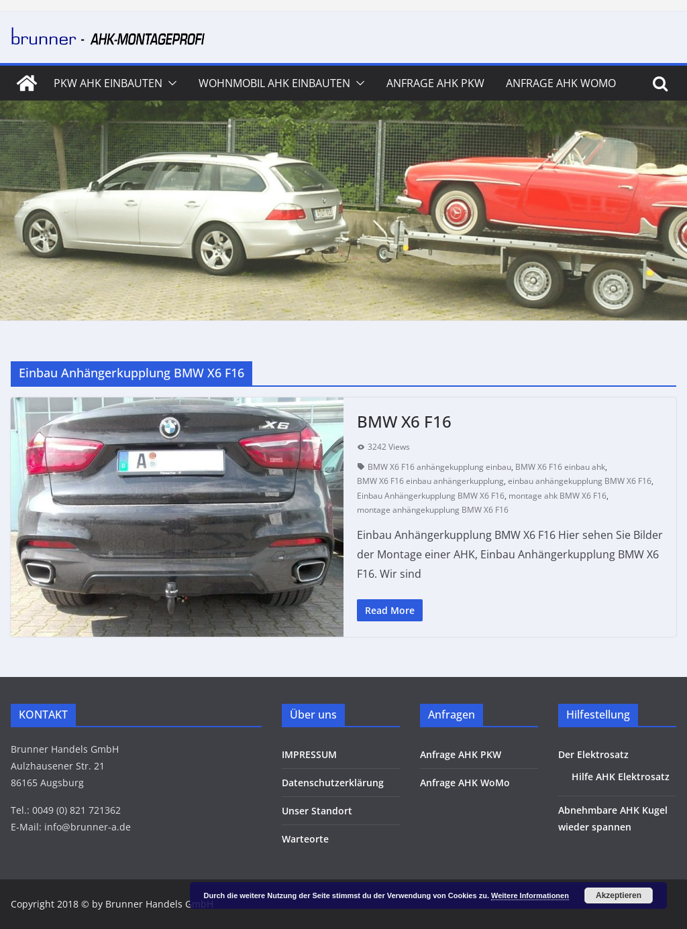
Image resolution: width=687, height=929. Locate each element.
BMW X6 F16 (404, 421)
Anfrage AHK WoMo (561, 83)
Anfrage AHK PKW (435, 83)
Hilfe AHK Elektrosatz (621, 776)
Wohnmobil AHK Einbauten (274, 83)
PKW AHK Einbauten (108, 83)
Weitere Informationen (530, 895)
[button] (169, 83)
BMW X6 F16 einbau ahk (560, 467)
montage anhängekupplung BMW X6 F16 (433, 509)
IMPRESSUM (309, 754)
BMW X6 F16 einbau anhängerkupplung (430, 481)
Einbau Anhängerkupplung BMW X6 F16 (431, 495)
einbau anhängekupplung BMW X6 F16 (579, 481)
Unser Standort (317, 810)
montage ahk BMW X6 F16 (557, 495)
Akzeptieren (618, 895)
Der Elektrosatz (593, 754)
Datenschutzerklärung (333, 782)
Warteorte (305, 838)
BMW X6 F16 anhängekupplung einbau (439, 467)
